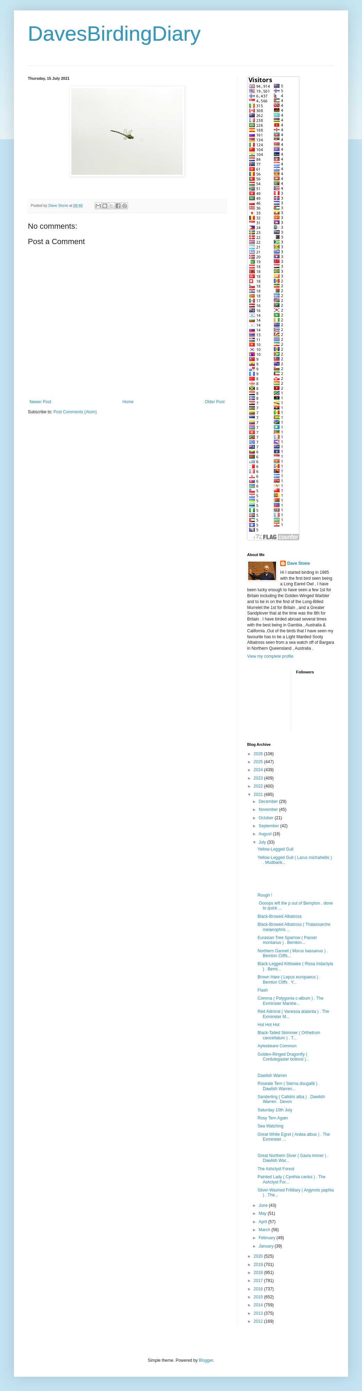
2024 (259, 769)
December (269, 801)
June (264, 1205)
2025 (259, 761)
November (269, 809)
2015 (259, 1297)
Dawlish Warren (272, 1075)
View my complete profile (270, 656)
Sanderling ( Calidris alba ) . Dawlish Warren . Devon (291, 1099)
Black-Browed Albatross (280, 916)
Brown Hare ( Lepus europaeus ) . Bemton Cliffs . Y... (289, 979)
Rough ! (265, 895)
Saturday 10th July (275, 1110)
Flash (263, 990)
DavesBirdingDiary (114, 33)
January (267, 1246)
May (263, 1213)
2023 (259, 778)
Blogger (206, 1360)
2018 (259, 1272)
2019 (259, 1264)
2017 (259, 1280)
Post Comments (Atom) (75, 411)
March (265, 1229)
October (267, 817)
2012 (259, 1321)
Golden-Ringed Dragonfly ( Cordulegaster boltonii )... (283, 1057)
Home (128, 401)
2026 (259, 753)
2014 (259, 1305)
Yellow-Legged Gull (275, 849)
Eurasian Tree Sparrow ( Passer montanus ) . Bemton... (287, 940)
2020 (259, 1256)
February (267, 1237)
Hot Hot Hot (269, 1024)
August (266, 833)
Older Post (215, 401)
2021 (259, 794)
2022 (259, 786)
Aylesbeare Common (277, 1046)
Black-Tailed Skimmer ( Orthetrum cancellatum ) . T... (289, 1035)
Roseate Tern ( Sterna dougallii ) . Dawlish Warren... (289, 1086)
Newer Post (40, 401)
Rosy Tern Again (273, 1118)
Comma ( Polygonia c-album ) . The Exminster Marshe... (290, 1001)
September (269, 825)
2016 (259, 1289)
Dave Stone (298, 563)
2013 (259, 1313)
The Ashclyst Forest (276, 1168)
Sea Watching (270, 1126)
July (263, 842)
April (263, 1221)
